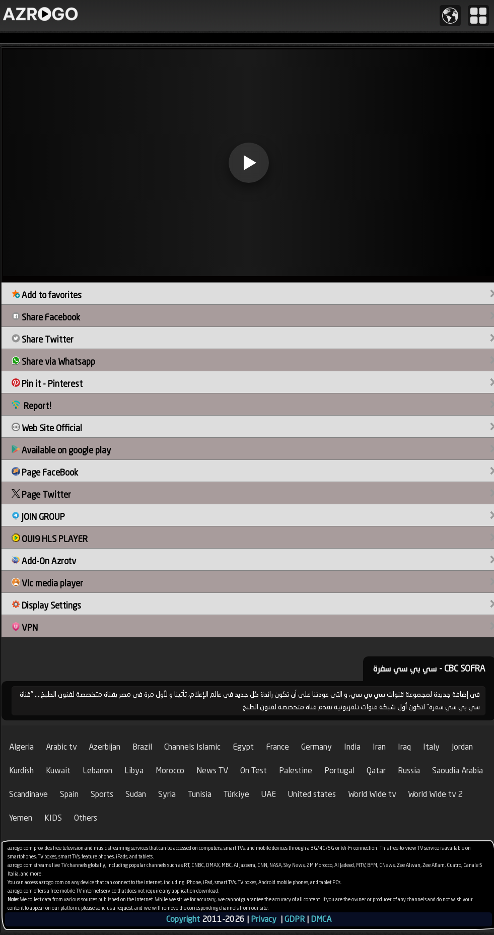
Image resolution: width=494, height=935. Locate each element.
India (352, 747)
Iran (379, 747)
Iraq (404, 747)
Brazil (142, 747)
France (277, 747)
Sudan (135, 794)
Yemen (20, 818)
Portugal (339, 770)
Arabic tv (61, 747)
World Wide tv (372, 794)
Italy (431, 747)
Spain (69, 794)
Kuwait (58, 770)
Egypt (243, 747)
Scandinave (28, 794)
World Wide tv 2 (435, 794)
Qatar (376, 770)
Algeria (21, 747)
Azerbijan (104, 747)
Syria (167, 794)
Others (85, 818)
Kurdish (21, 770)
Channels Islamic (192, 747)
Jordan (462, 747)
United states (312, 794)
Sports (102, 794)
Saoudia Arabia (457, 770)
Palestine (295, 770)
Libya (134, 770)
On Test (253, 770)
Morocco (170, 770)
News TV (212, 770)
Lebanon (97, 770)
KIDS (53, 818)
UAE (268, 794)
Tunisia (199, 794)
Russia (409, 770)
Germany (316, 747)
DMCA (321, 919)
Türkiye (236, 794)
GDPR (295, 919)
